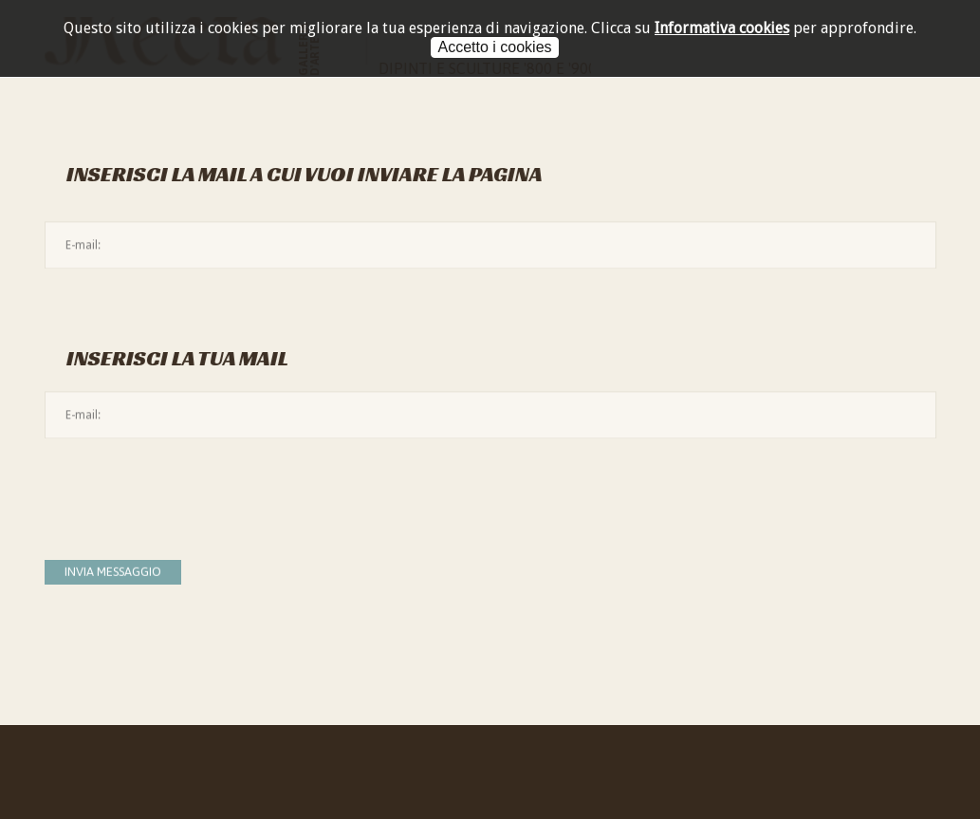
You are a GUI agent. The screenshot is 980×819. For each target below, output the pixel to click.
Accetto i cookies (494, 47)
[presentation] (189, 490)
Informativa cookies (722, 28)
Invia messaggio (113, 572)
